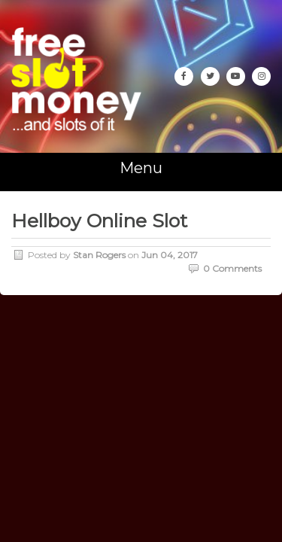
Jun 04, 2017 (169, 254)
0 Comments (232, 268)
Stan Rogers (99, 254)
